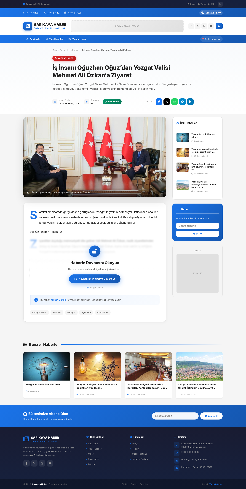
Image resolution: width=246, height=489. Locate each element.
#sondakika (102, 312)
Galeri (191, 4)
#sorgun (57, 312)
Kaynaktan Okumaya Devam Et (95, 278)
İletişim (90, 464)
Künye (134, 443)
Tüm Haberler (54, 39)
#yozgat (71, 312)
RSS (211, 4)
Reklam (134, 449)
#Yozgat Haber (39, 312)
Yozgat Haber (77, 39)
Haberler (74, 50)
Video (202, 4)
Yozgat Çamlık (58, 299)
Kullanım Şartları (139, 459)
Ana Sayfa (33, 39)
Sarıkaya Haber (40, 484)
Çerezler (144, 484)
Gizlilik (125, 484)
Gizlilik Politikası (138, 454)
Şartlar (134, 484)
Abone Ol (198, 233)
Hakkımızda (92, 459)
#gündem (86, 312)
